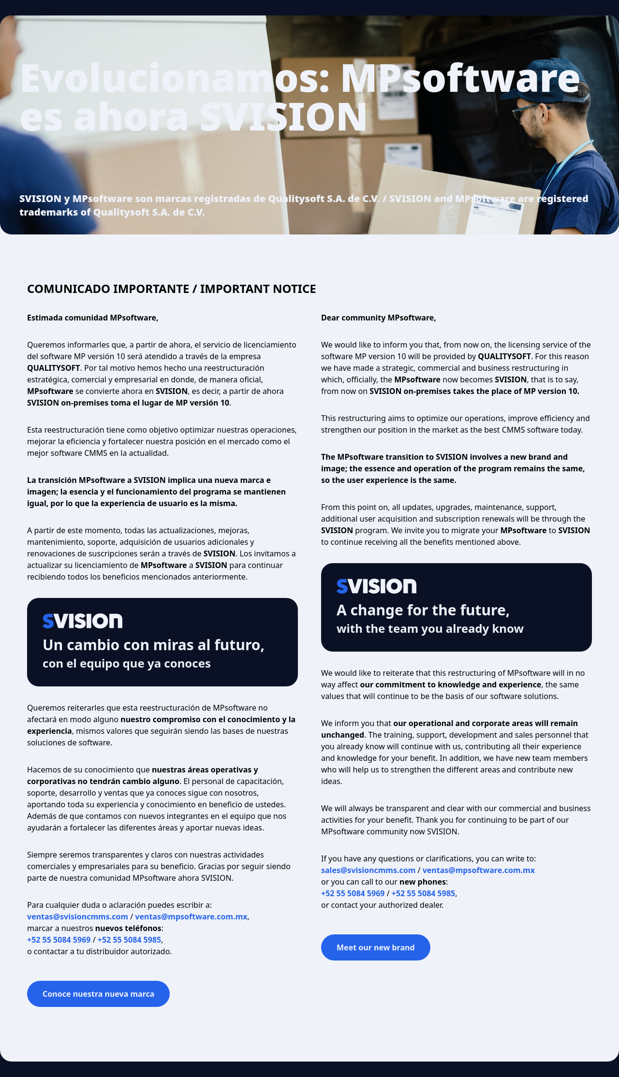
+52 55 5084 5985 (129, 939)
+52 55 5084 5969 (58, 939)
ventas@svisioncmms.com (77, 916)
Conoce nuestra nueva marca (98, 994)
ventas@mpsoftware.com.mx (191, 916)
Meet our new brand (376, 947)
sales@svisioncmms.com (368, 870)
